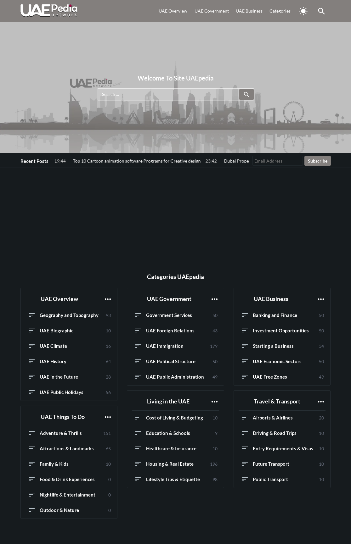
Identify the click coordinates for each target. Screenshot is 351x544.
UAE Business (249, 11)
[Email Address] (277, 161)
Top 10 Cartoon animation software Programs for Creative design (100, 161)
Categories (280, 11)
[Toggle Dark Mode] (303, 11)
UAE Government (212, 11)
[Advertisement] (175, 217)
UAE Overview (173, 11)
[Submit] (246, 94)
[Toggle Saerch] (322, 11)
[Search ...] (175, 95)
